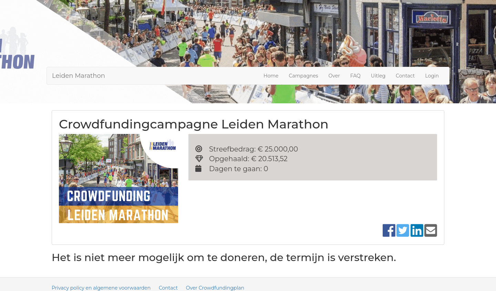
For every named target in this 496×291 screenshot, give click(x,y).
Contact (405, 76)
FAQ (355, 76)
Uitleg (378, 76)
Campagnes (303, 76)
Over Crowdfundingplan (215, 288)
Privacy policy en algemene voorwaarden (101, 288)
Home (271, 76)
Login (432, 76)
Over (334, 76)
